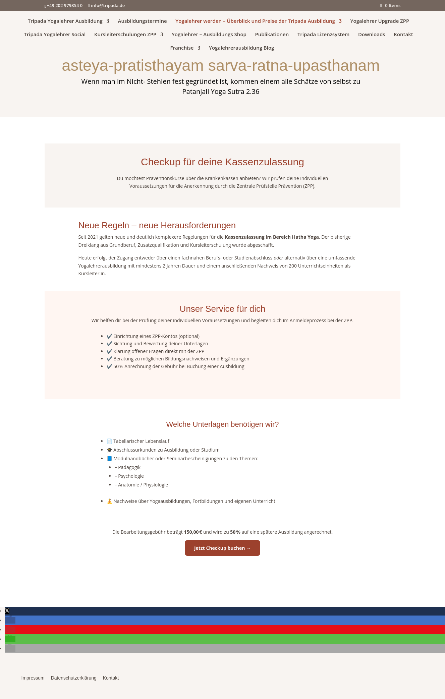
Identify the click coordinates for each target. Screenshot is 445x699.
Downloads (371, 35)
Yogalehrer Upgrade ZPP (379, 21)
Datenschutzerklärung (74, 678)
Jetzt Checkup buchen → (222, 548)
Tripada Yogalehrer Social (55, 35)
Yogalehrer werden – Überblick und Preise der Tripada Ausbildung (255, 21)
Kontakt (403, 35)
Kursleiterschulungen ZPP (125, 35)
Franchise (182, 48)
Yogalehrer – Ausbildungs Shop (209, 35)
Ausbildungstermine (142, 21)
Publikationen (272, 35)
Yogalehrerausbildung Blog (241, 48)
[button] (7, 611)
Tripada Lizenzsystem (323, 35)
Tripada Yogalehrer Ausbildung (65, 21)
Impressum (33, 678)
